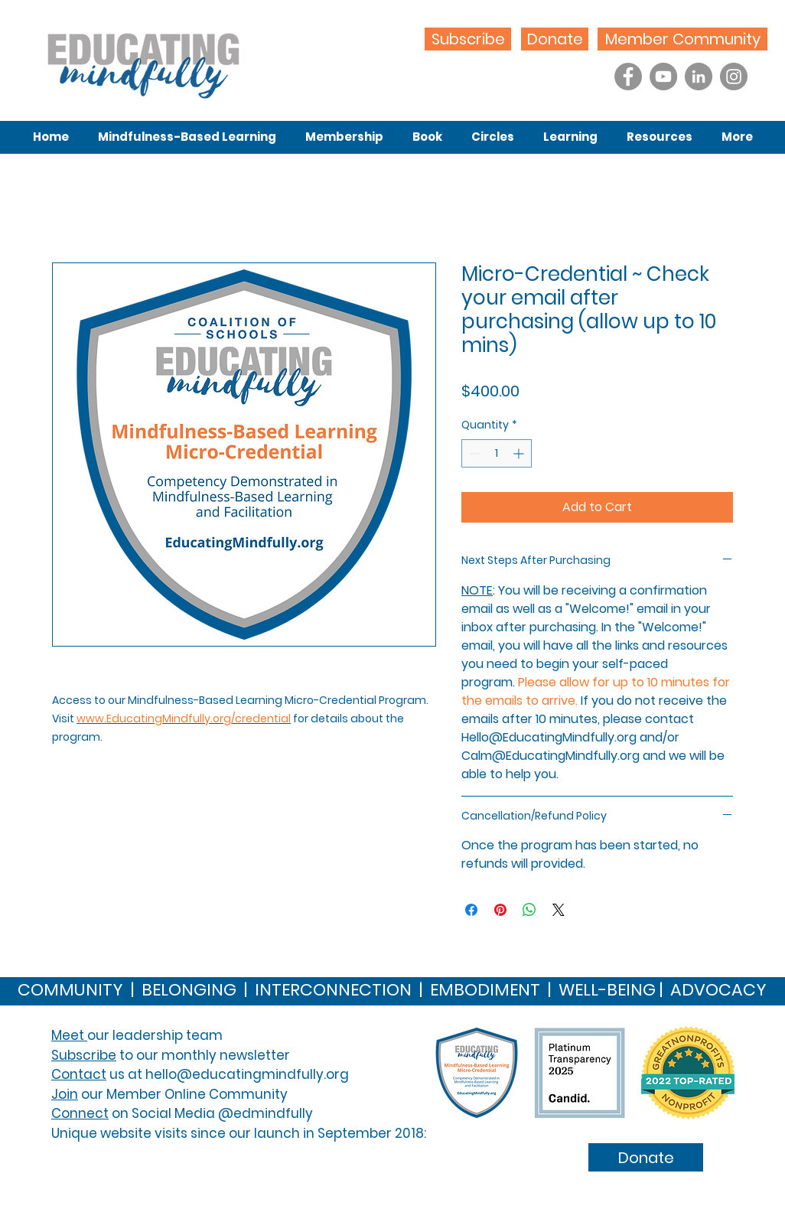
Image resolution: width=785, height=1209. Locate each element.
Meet (69, 1035)
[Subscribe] (468, 39)
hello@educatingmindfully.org (247, 1074)
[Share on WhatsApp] (529, 910)
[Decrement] (473, 453)
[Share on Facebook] (471, 910)
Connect (80, 1113)
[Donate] (554, 39)
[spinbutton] (496, 453)
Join (64, 1094)
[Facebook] (628, 76)
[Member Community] (682, 39)
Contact (78, 1074)
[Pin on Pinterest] (500, 910)
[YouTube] (663, 76)
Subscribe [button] (83, 1055)
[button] (187, 136)
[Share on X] (558, 910)
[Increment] (519, 453)
